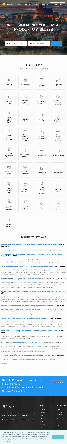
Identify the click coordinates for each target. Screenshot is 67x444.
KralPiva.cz (59, 426)
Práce (25, 4)
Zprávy (31, 4)
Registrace (45, 4)
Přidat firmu (43, 418)
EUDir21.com (43, 427)
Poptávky (37, 4)
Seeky (41, 421)
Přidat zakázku (58, 382)
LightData (42, 424)
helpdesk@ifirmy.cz (10, 420)
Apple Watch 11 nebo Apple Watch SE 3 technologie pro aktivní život (29, 331)
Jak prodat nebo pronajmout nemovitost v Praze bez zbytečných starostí (31, 291)
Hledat (57, 43)
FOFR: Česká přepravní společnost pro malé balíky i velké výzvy (27, 266)
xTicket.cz (59, 423)
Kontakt (59, 409)
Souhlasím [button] (58, 437)
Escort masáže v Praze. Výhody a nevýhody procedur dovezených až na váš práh (32, 255)
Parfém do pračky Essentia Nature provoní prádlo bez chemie (26, 305)
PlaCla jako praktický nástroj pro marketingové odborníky (25, 318)
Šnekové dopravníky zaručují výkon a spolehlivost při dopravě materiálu (31, 244)
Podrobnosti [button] (6, 441)
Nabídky (20, 4)
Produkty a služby (44, 412)
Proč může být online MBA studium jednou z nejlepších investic (27, 343)
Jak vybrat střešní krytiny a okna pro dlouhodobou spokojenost (27, 279)
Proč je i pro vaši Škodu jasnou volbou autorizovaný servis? (26, 355)
